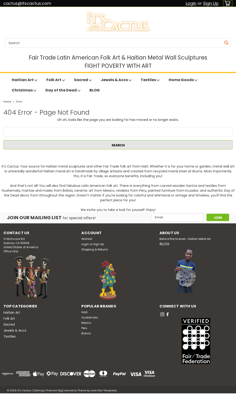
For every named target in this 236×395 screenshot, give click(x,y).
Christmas (24, 90)
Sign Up (210, 3)
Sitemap (38, 390)
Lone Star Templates (104, 390)
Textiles (150, 80)
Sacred (83, 80)
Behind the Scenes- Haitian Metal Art (185, 239)
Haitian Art (24, 80)
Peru (84, 328)
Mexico (86, 323)
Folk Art (55, 80)
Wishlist (86, 239)
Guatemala (89, 317)
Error (19, 101)
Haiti (84, 312)
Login (191, 3)
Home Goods (183, 80)
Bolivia (86, 333)
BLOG (94, 90)
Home (7, 101)
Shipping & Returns (94, 249)
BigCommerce (67, 390)
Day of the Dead (62, 90)
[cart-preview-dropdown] (227, 3)
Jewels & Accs (116, 80)
